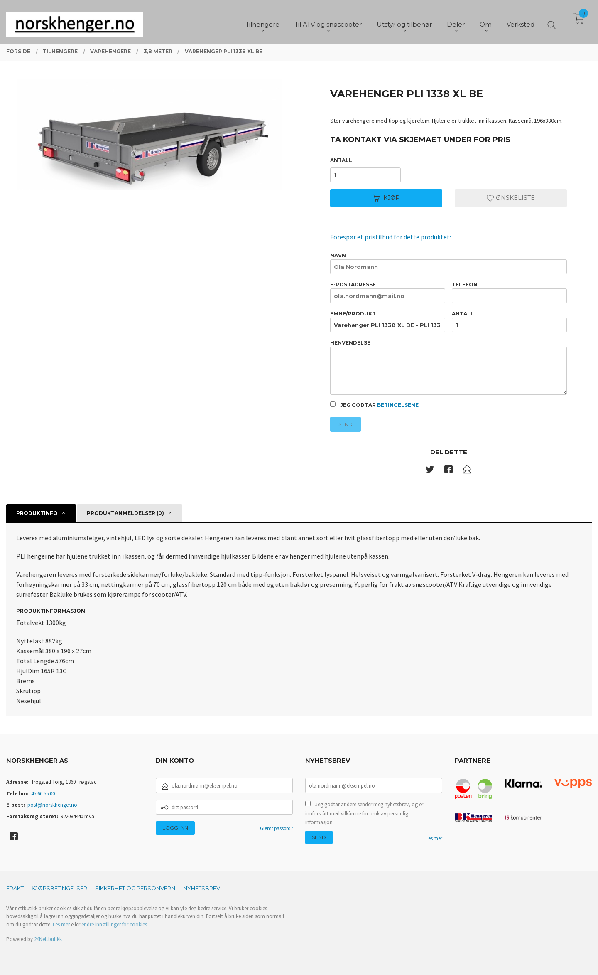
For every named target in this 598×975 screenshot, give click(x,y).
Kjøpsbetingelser (59, 888)
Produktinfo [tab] (37, 513)
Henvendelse (448, 367)
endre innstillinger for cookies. (114, 924)
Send (345, 424)
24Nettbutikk (48, 939)
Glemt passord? (276, 828)
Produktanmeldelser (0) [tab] (125, 513)
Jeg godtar (374, 404)
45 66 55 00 (43, 793)
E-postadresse (387, 292)
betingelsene (398, 405)
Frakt (15, 888)
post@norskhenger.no (52, 804)
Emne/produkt (387, 321)
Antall (341, 160)
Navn (448, 263)
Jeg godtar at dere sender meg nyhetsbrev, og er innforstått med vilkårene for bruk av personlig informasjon (364, 813)
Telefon (509, 292)
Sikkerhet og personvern (135, 888)
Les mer (434, 838)
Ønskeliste (511, 198)
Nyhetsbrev (201, 888)
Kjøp (386, 198)
